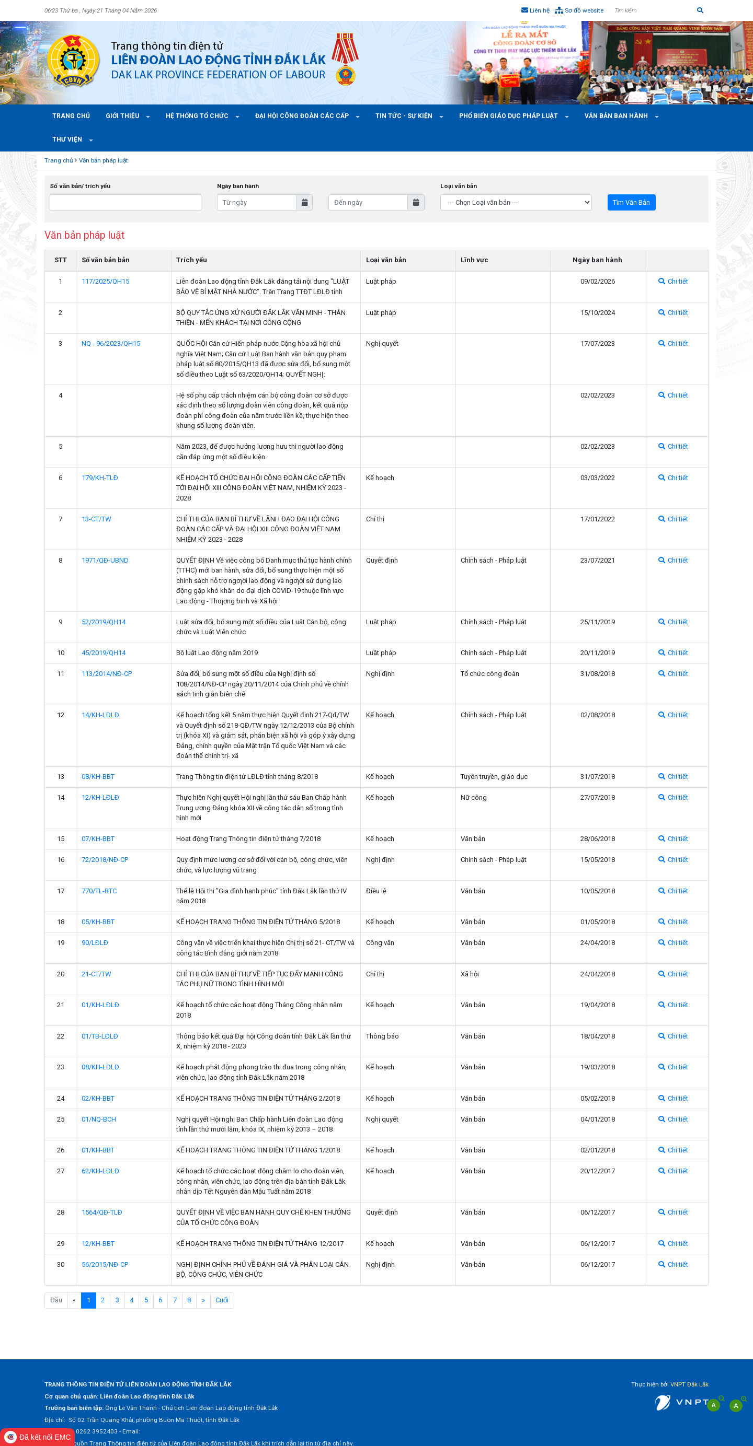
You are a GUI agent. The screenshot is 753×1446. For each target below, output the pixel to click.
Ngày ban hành (238, 186)
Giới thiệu (123, 116)
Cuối (222, 1300)
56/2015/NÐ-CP (105, 1264)
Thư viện (68, 139)
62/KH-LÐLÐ (100, 1171)
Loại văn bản (458, 186)
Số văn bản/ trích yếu (80, 186)
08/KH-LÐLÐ (100, 1067)
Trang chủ (71, 116)
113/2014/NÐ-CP (107, 674)
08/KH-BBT (98, 776)
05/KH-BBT (98, 922)
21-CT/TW (96, 974)
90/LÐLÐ (95, 943)
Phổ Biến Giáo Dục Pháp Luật (509, 116)
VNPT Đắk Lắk (689, 1384)
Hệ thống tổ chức (198, 116)
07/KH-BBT (98, 839)
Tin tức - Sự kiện (404, 116)
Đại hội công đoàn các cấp (302, 116)
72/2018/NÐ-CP (105, 860)
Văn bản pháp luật (103, 160)
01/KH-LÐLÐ (100, 1005)
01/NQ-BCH (99, 1119)
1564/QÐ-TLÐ (102, 1212)
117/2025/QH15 (105, 281)
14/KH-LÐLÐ (100, 715)
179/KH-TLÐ (100, 478)
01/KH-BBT (98, 1150)
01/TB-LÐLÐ (100, 1036)
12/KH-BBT (98, 1243)
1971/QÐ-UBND (105, 560)
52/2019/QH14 (104, 622)
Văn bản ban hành (617, 116)
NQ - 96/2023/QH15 (111, 343)
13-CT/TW (96, 519)
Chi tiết (673, 281)
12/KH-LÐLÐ (100, 797)
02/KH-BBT (98, 1098)
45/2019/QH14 (104, 653)
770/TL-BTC (99, 891)
